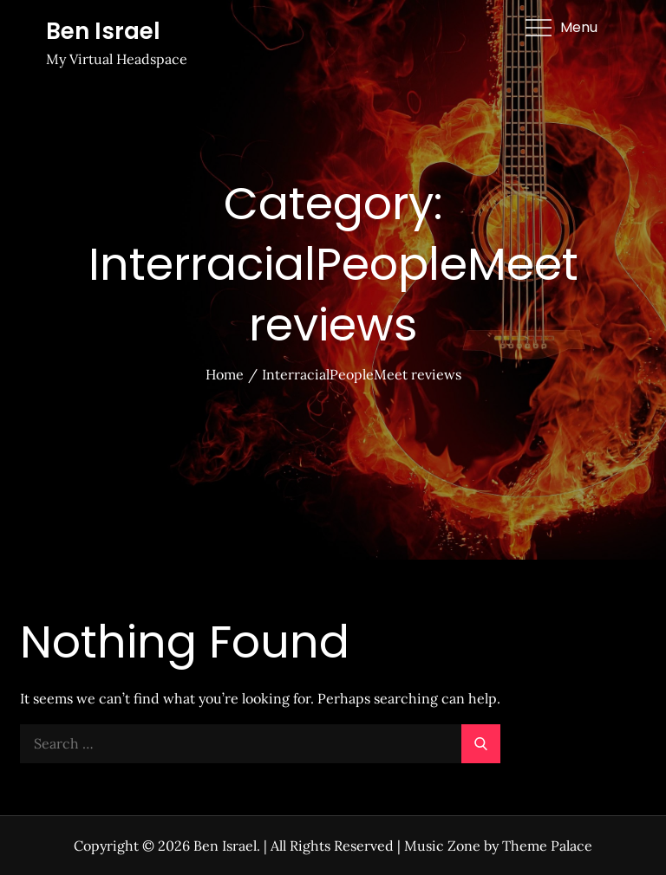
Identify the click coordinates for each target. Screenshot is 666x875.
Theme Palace (547, 845)
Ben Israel (103, 31)
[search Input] (260, 743)
